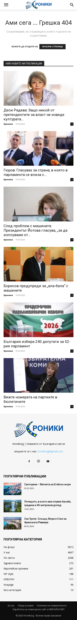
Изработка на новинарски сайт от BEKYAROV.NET (39, 609)
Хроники (8, 124)
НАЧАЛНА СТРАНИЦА (52, 47)
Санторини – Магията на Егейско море (47, 484)
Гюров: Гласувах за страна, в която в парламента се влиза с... (36, 172)
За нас (10, 605)
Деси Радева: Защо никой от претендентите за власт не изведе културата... (34, 114)
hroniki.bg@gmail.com (50, 451)
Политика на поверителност (52, 605)
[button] (6, 5)
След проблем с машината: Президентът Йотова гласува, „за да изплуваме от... (35, 230)
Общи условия (26, 605)
